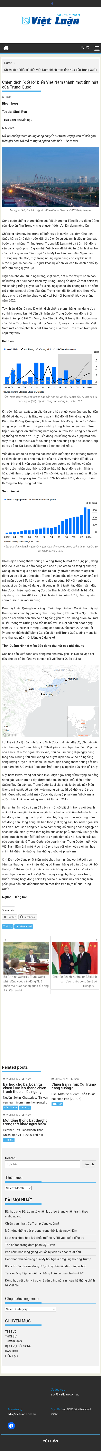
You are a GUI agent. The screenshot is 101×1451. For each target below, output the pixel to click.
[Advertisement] (50, 1029)
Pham (8, 96)
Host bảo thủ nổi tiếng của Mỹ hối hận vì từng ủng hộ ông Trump (48, 1259)
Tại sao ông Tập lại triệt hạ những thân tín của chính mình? (44, 1273)
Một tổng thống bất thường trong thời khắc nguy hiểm (41, 1230)
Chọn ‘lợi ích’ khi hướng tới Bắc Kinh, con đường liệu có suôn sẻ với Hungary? (75, 965)
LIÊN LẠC (11, 1356)
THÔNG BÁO (13, 1341)
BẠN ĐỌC (11, 1351)
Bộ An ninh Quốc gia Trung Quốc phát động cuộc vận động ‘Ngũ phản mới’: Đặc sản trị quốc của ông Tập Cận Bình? (26, 967)
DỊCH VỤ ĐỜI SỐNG (18, 1346)
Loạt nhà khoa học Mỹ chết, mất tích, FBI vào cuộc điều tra (44, 1238)
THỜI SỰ (7, 926)
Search (10, 1158)
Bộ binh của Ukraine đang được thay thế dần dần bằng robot (45, 1266)
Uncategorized (24, 926)
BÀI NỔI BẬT (10, 1107)
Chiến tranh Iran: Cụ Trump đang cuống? (32, 1223)
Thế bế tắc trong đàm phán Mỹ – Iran (30, 1245)
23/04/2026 (13, 1079)
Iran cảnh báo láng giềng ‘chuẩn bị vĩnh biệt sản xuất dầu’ (43, 1252)
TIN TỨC (11, 1331)
